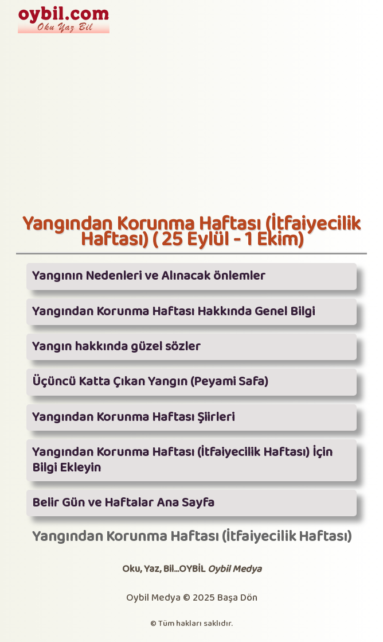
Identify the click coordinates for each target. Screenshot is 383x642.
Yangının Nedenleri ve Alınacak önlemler (148, 276)
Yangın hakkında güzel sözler (116, 347)
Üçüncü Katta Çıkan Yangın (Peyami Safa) (150, 382)
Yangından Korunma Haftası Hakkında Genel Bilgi (173, 312)
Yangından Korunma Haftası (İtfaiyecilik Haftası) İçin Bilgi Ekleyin (182, 460)
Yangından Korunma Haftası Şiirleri (133, 417)
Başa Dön (237, 598)
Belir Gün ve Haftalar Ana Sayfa (123, 503)
